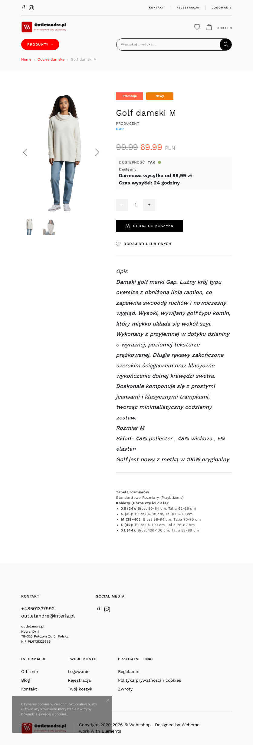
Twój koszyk (80, 689)
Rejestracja (187, 7)
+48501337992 (37, 608)
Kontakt (156, 7)
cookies (61, 714)
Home (26, 59)
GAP (120, 129)
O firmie (29, 671)
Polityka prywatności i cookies (149, 680)
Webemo (190, 724)
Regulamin (129, 671)
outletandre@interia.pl (48, 616)
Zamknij (27, 724)
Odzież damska (51, 59)
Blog (25, 680)
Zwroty (125, 689)
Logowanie (222, 7)
